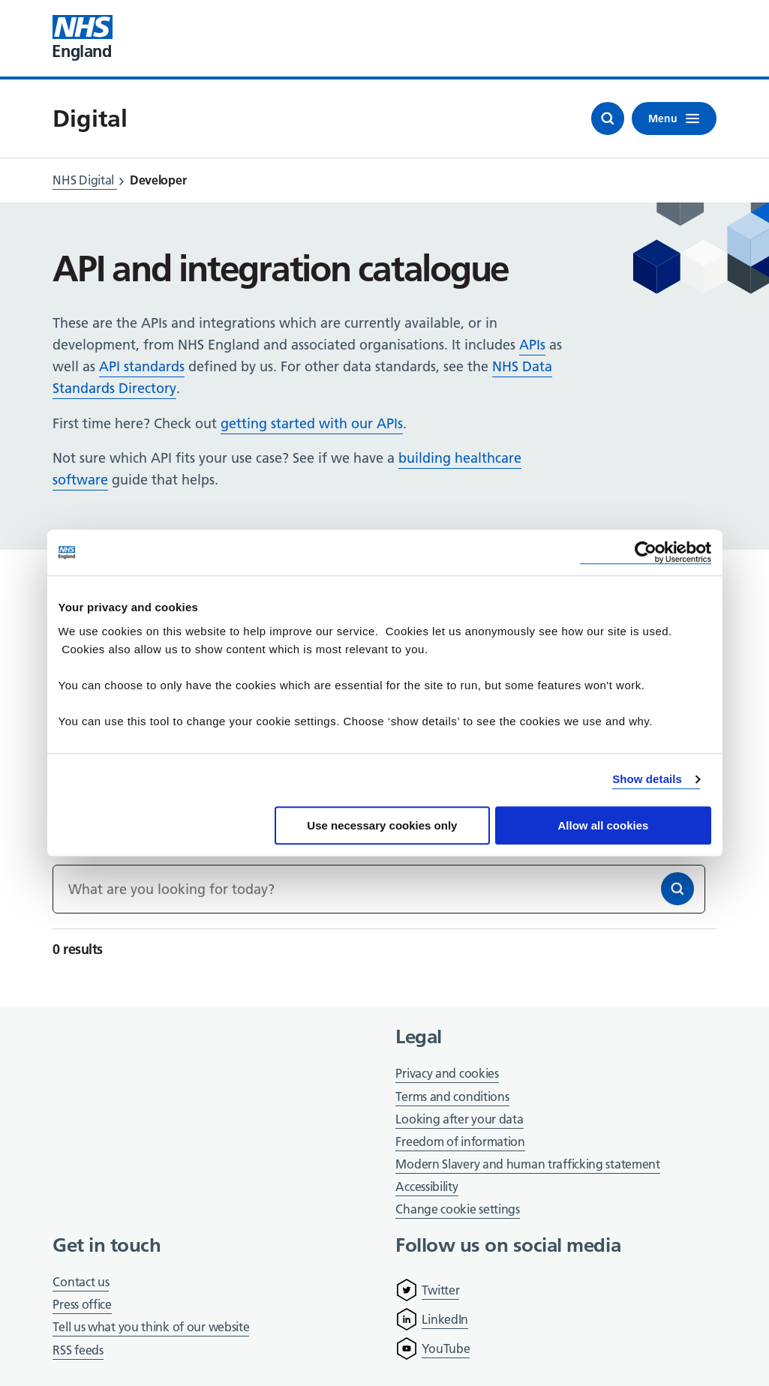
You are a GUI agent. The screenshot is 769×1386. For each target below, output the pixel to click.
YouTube (446, 1348)
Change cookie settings (457, 1210)
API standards (142, 366)
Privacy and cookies (446, 1073)
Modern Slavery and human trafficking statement (527, 1165)
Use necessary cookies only (382, 825)
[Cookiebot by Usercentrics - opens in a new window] (645, 552)
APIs (532, 344)
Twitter (440, 1290)
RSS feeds (78, 1350)
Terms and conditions (452, 1096)
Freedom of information (459, 1141)
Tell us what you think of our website (151, 1326)
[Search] (677, 888)
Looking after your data (459, 1119)
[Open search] (607, 118)
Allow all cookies (603, 825)
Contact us (81, 1281)
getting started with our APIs (312, 423)
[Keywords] (378, 889)
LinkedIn (445, 1319)
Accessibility (426, 1186)
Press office (82, 1305)
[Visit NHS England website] (83, 38)
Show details (647, 778)
